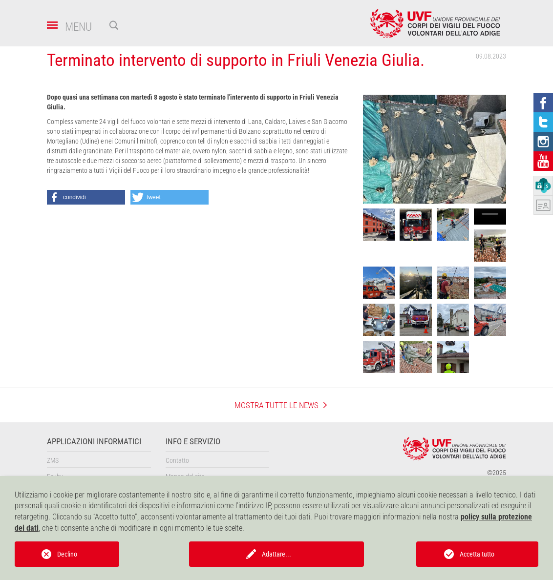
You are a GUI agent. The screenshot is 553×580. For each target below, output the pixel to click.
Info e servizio (193, 441)
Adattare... (276, 554)
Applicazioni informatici (94, 441)
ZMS (53, 460)
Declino (67, 554)
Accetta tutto (477, 554)
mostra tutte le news (276, 405)
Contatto (177, 460)
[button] (86, 197)
